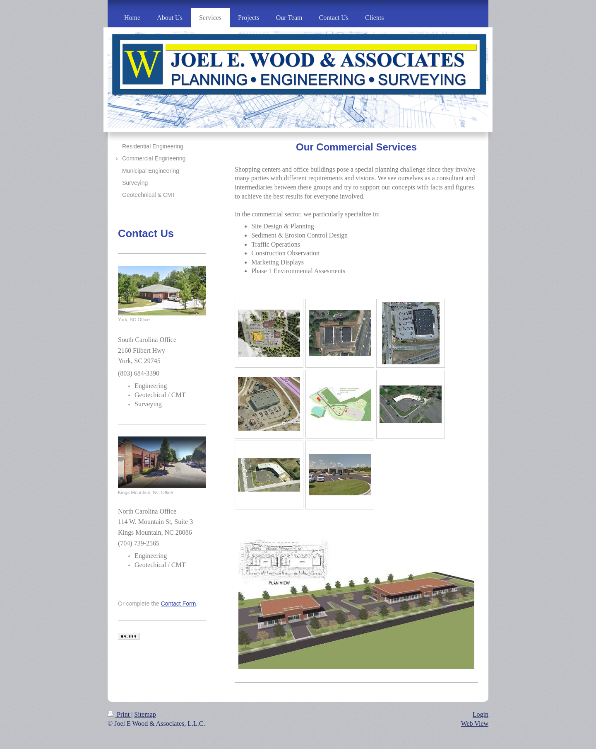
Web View (474, 723)
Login (480, 714)
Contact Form (178, 603)
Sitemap (145, 714)
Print (119, 714)
